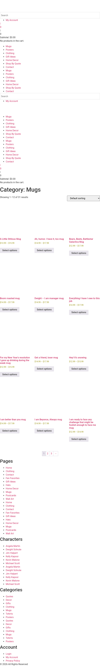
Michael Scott (13, 563)
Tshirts (9, 613)
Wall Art (10, 499)
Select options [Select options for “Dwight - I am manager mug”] (44, 309)
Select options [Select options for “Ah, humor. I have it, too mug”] (44, 250)
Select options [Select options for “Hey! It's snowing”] (78, 368)
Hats (8, 485)
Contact (10, 67)
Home (9, 467)
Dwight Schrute (13, 549)
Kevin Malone (13, 560)
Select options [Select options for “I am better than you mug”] (9, 430)
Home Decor (12, 60)
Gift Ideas (11, 56)
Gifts (8, 603)
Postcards (11, 495)
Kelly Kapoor (12, 556)
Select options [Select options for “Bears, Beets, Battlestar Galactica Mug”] (78, 253)
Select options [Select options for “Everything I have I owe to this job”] (78, 312)
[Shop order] (83, 198)
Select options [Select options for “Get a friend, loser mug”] (44, 368)
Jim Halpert (12, 553)
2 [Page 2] (47, 453)
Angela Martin (13, 546)
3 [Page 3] (51, 453)
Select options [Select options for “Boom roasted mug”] (9, 309)
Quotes (9, 596)
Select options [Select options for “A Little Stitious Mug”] (9, 250)
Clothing (10, 53)
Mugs (9, 46)
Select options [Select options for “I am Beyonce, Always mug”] (44, 430)
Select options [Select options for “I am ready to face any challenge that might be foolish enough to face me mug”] (78, 439)
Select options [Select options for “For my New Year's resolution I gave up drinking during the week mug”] (9, 374)
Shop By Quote (13, 63)
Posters (10, 49)
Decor (9, 600)
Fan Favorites (12, 478)
